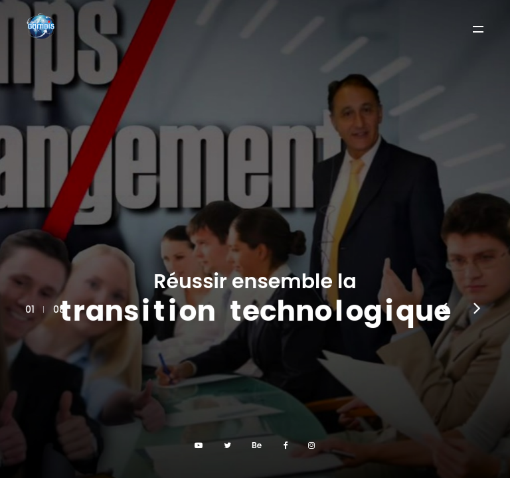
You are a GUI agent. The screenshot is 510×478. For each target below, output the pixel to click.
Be (257, 445)
